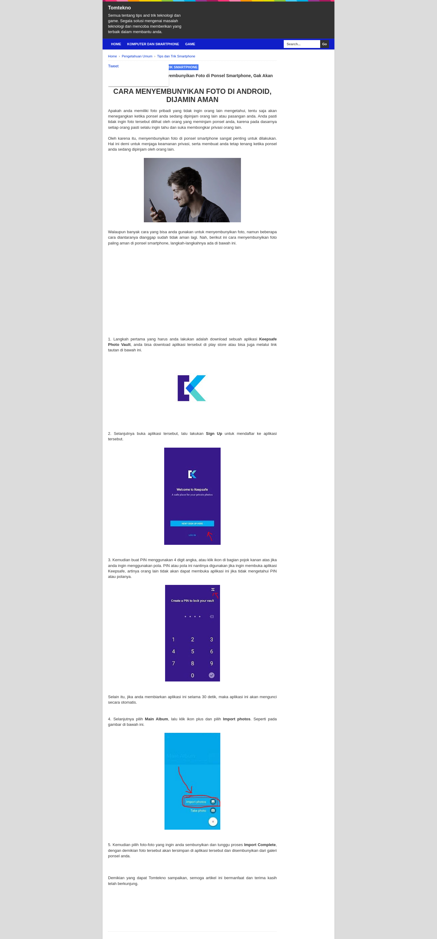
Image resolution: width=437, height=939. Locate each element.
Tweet (113, 66)
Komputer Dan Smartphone (153, 44)
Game (190, 44)
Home (116, 44)
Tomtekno (119, 7)
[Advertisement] (192, 293)
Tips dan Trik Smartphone (172, 67)
